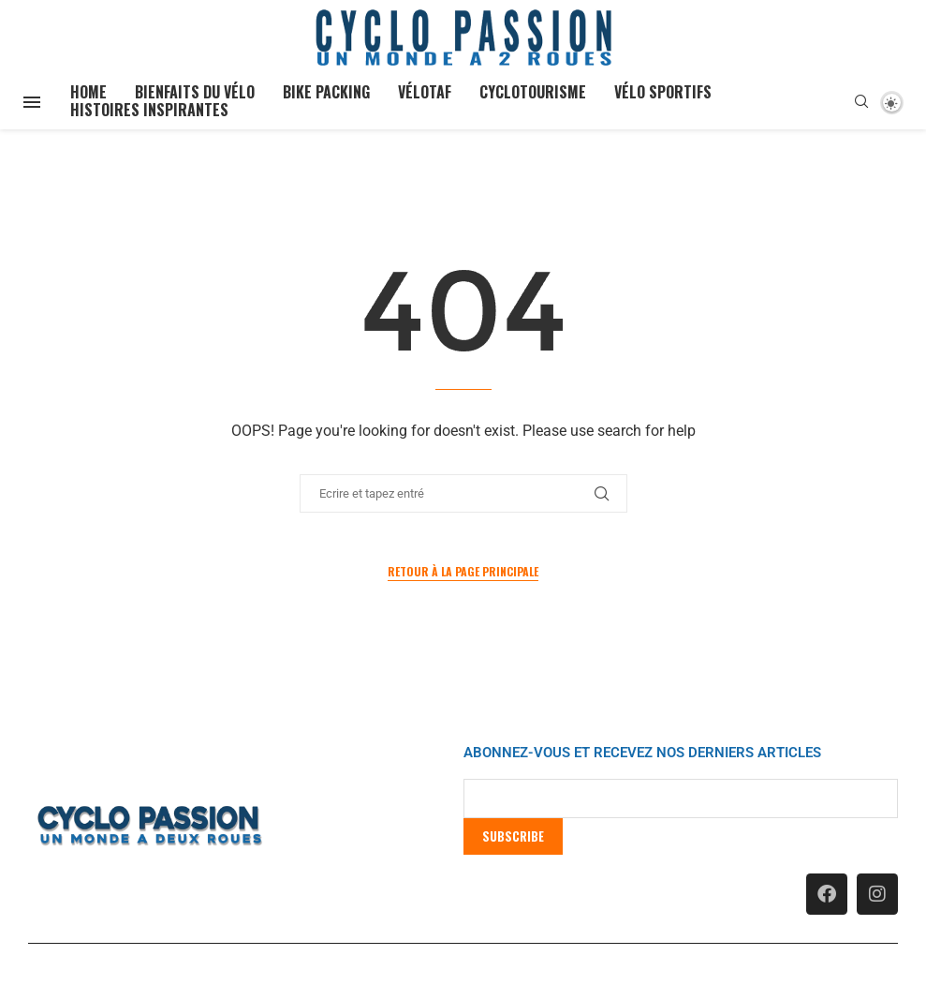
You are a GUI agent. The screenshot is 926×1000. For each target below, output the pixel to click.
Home (88, 91)
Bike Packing (326, 91)
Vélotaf (424, 91)
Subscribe (513, 836)
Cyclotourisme (532, 91)
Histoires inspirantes (149, 109)
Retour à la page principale (463, 571)
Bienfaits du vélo (195, 91)
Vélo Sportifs (663, 91)
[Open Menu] (31, 102)
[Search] (861, 102)
